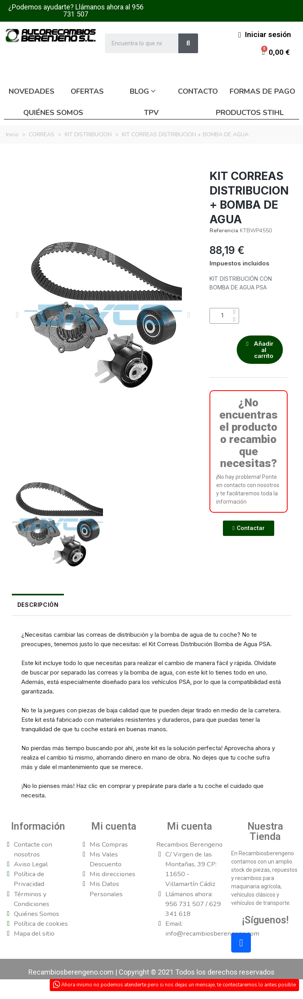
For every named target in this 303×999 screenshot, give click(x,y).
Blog (139, 91)
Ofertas (87, 91)
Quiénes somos (53, 112)
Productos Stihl (250, 112)
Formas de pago (262, 91)
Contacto (198, 91)
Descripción (32, 604)
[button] (17, 315)
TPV (151, 112)
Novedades (31, 91)
